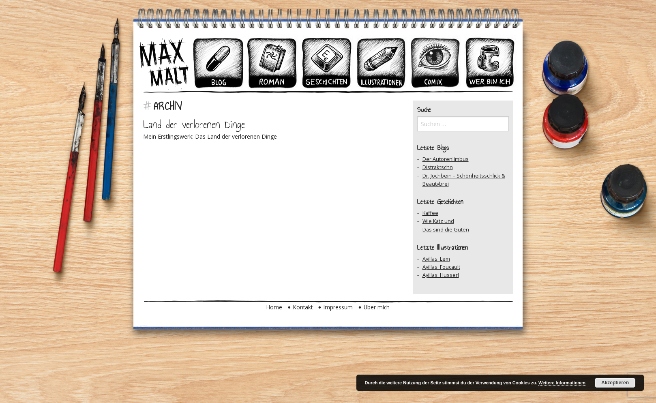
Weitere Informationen (561, 382)
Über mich (377, 307)
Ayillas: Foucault (441, 266)
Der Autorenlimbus (445, 159)
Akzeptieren (615, 383)
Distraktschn (437, 167)
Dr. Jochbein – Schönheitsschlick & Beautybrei (463, 179)
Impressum (338, 307)
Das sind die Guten (445, 229)
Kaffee (430, 213)
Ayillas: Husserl (440, 275)
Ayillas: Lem (436, 258)
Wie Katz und (438, 221)
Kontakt (303, 307)
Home (274, 307)
